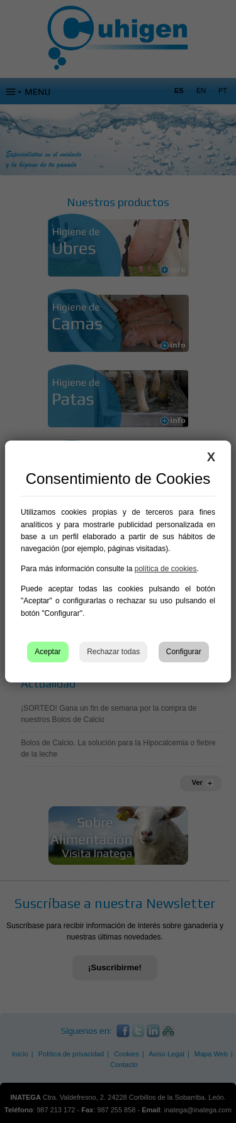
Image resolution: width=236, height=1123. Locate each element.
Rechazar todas (113, 651)
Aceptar (47, 651)
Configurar (183, 651)
